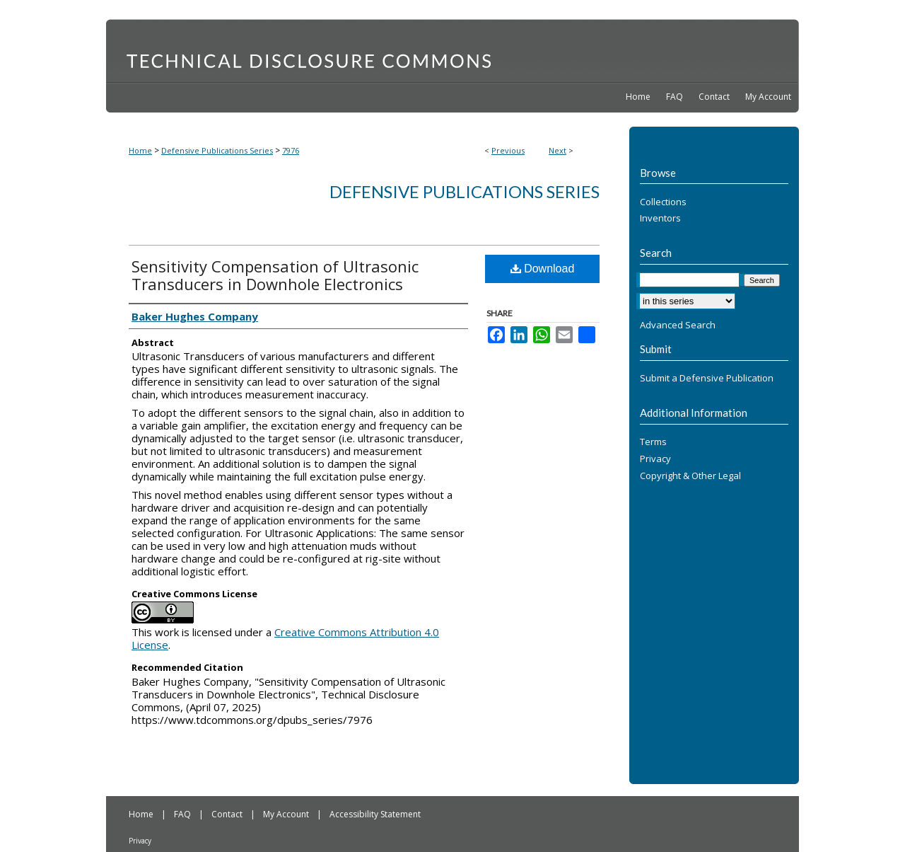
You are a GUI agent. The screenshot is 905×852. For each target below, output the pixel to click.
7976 (290, 150)
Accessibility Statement (375, 814)
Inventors (660, 218)
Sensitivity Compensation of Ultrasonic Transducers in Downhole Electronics (275, 274)
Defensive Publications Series (217, 150)
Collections (663, 202)
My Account (287, 814)
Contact (228, 814)
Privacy (655, 459)
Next (557, 150)
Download (542, 269)
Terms (653, 442)
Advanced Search (678, 324)
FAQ (183, 814)
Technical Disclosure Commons (452, 50)
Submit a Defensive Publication (706, 378)
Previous (508, 150)
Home (140, 150)
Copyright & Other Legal (690, 476)
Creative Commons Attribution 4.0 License (285, 638)
